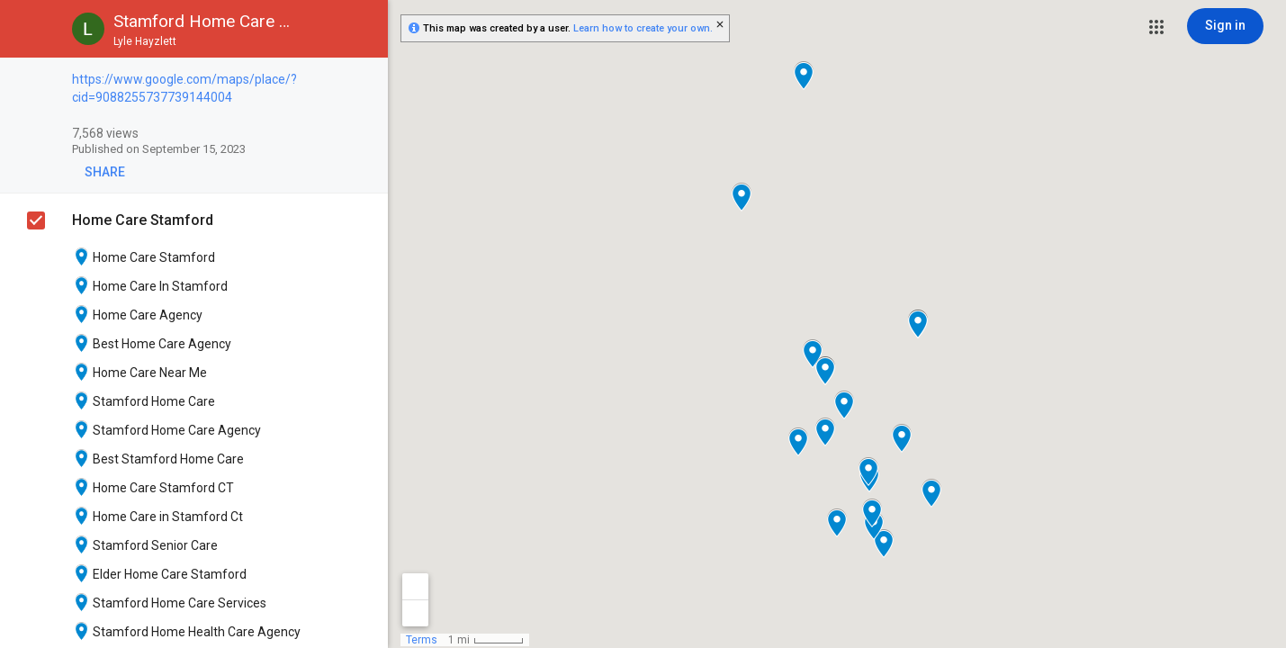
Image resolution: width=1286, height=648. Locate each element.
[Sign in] (1225, 26)
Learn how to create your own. (643, 28)
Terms (421, 640)
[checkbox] (365, 80)
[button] (1156, 27)
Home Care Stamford (142, 220)
